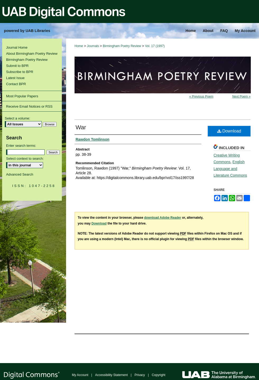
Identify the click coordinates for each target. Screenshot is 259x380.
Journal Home (16, 47)
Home (79, 46)
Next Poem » (241, 96)
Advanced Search (19, 174)
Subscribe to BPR (19, 72)
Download (229, 131)
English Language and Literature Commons (230, 168)
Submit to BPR (17, 66)
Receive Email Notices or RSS (29, 106)
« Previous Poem (201, 96)
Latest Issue (15, 78)
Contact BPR (16, 84)
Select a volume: (17, 118)
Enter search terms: (21, 146)
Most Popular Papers (22, 96)
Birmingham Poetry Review (122, 46)
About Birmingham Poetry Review (31, 54)
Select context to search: (25, 159)
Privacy (140, 375)
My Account (80, 375)
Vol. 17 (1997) (155, 46)
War (81, 127)
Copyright (158, 375)
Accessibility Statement (111, 375)
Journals (93, 46)
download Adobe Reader (162, 217)
